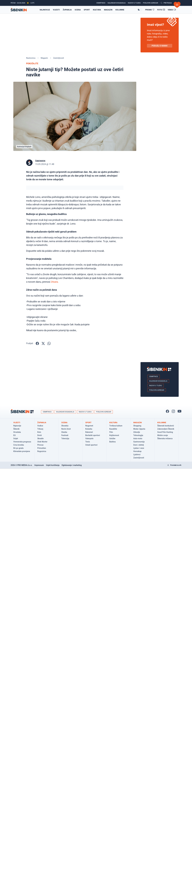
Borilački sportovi (92, 435)
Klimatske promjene (21, 451)
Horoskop (137, 451)
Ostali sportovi (91, 445)
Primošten (41, 448)
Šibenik (16, 429)
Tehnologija (138, 435)
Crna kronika (18, 445)
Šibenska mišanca (165, 438)
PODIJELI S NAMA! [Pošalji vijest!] (159, 46)
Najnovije (17, 426)
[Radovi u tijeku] (135, 3)
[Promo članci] (150, 9)
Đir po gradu (18, 448)
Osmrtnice (153, 376)
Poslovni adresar (156, 390)
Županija (67, 10)
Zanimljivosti (58, 58)
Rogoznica (41, 451)
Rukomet (89, 432)
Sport (87, 10)
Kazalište (113, 429)
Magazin (108, 10)
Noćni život (66, 429)
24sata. (55, 281)
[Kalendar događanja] (117, 3)
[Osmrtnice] (101, 3)
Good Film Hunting (165, 432)
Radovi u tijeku (155, 386)
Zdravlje (136, 432)
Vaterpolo (89, 438)
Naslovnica (30, 58)
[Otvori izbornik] (177, 5)
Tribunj (40, 429)
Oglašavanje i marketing (72, 465)
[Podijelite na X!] (43, 343)
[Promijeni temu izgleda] (140, 9)
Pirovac (40, 445)
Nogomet (89, 426)
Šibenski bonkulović (165, 426)
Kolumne (119, 10)
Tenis (87, 442)
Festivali (64, 435)
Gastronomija (139, 442)
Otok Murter (42, 442)
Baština (112, 442)
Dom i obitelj (138, 445)
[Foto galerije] (161, 9)
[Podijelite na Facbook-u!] (37, 343)
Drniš (39, 435)
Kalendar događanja (158, 381)
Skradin (40, 438)
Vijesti (56, 10)
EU (14, 435)
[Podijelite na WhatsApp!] (49, 343)
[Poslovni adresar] (151, 3)
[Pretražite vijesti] (166, 3)
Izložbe (112, 438)
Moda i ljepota (139, 429)
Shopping (137, 426)
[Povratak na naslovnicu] (19, 9)
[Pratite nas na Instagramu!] (173, 411)
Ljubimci (136, 454)
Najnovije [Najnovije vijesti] (45, 10)
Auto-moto (137, 438)
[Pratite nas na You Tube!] (179, 411)
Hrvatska (17, 432)
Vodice (40, 426)
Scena (78, 10)
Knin (39, 432)
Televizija (65, 438)
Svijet (15, 438)
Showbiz (64, 426)
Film (111, 432)
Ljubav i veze (138, 448)
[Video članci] (172, 9)
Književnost (114, 435)
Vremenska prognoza (22, 442)
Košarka (88, 429)
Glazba (64, 432)
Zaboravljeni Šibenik (165, 429)
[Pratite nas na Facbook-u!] (167, 411)
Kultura (97, 10)
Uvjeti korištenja (52, 465)
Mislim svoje (162, 435)
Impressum (39, 465)
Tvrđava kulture (115, 426)
